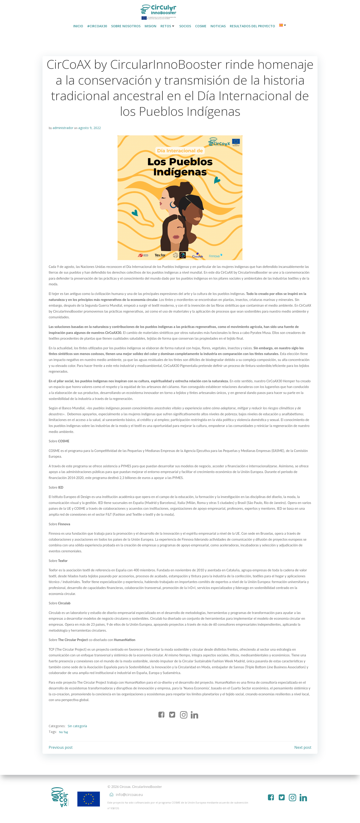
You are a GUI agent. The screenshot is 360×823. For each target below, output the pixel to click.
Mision (150, 25)
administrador (63, 127)
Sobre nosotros (126, 25)
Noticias (218, 25)
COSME (200, 25)
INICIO (78, 25)
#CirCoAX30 (97, 25)
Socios (185, 25)
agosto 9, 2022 (89, 127)
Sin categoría (77, 725)
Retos (167, 25)
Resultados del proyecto (252, 25)
